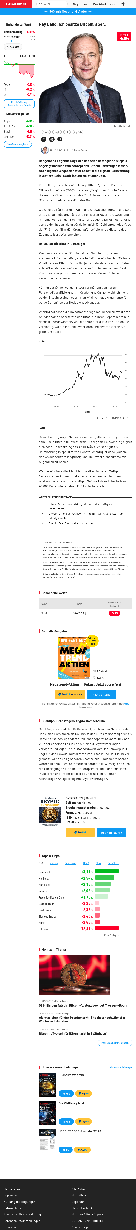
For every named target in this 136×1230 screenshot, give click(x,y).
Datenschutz (12, 1208)
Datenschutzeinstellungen (22, 1221)
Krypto (57, 132)
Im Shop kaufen (101, 694)
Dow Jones (70, 863)
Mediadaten (12, 1189)
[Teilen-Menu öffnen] (43, 139)
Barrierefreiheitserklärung (22, 1214)
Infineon (43, 929)
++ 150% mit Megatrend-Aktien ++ (68, 11)
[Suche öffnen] (40, 4)
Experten (78, 1202)
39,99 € (66, 1093)
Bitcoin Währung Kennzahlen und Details (19, 103)
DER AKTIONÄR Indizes (87, 1221)
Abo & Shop (80, 1227)
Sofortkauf (70, 694)
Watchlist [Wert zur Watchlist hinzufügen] (14, 46)
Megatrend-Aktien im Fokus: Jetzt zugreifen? (85, 684)
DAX (41, 863)
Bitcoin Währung (13, 32)
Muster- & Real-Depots (88, 1214)
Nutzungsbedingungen (20, 1202)
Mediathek (79, 1195)
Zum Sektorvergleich (17, 144)
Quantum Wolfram (71, 1075)
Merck (42, 922)
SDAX (98, 863)
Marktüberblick (82, 1208)
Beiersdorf (44, 872)
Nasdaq (54, 863)
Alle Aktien (79, 1189)
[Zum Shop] (76, 4)
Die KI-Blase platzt (71, 1103)
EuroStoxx (113, 863)
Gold (67, 132)
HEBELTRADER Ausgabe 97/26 (80, 1131)
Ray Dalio (78, 132)
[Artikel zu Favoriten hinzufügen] (59, 139)
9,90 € (66, 1149)
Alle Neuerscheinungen (121, 1067)
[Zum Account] (86, 4)
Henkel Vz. (44, 878)
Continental (45, 910)
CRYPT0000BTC (12, 36)
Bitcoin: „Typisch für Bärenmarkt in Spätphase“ (73, 1033)
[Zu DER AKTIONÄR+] (99, 4)
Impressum (11, 1195)
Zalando (43, 891)
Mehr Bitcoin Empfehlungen (115, 1042)
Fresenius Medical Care (51, 897)
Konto (126, 703)
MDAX (86, 863)
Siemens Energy (47, 916)
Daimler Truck (46, 904)
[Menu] (131, 4)
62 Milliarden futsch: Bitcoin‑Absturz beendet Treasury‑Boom (83, 1005)
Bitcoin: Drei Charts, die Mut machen (71, 523)
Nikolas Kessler (80, 150)
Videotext (11, 1227)
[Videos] (113, 4)
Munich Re (44, 885)
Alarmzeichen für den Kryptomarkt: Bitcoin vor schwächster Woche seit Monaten (82, 1019)
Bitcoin (46, 132)
